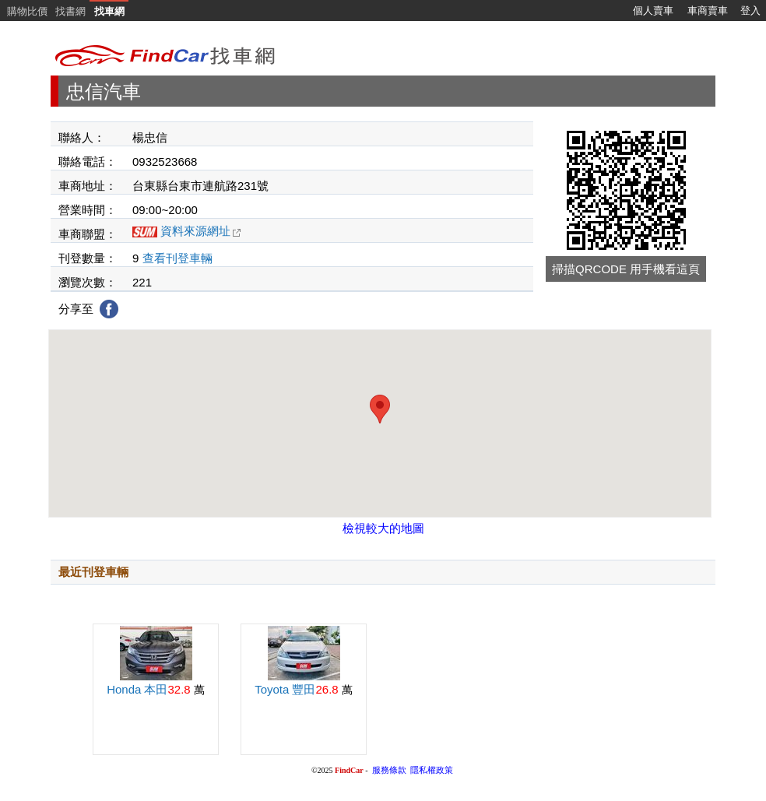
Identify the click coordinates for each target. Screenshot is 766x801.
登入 (750, 10)
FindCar (349, 770)
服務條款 (389, 770)
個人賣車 (653, 10)
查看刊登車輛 (177, 258)
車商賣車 (707, 10)
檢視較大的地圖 (383, 528)
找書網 (70, 11)
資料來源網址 (200, 230)
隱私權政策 (431, 770)
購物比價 (27, 11)
